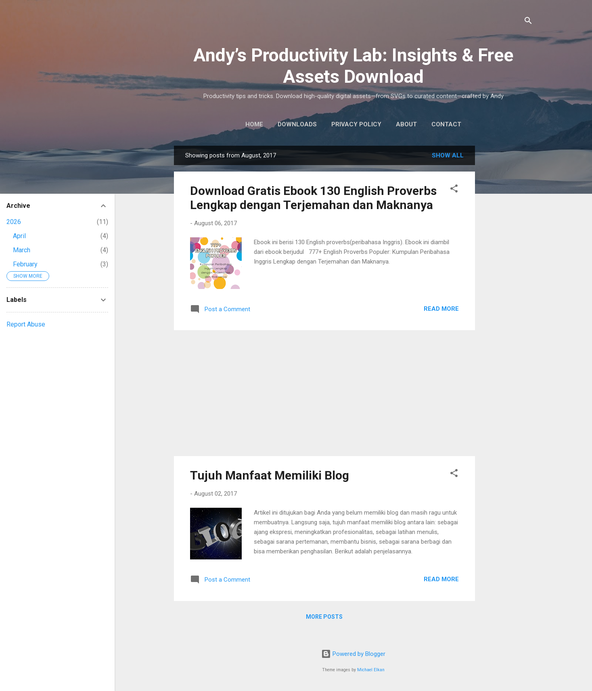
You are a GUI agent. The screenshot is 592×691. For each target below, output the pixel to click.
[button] (454, 190)
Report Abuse (25, 324)
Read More (441, 308)
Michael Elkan (371, 669)
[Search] (528, 22)
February (25, 264)
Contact (446, 124)
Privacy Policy (356, 124)
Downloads (297, 124)
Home (254, 124)
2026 (13, 222)
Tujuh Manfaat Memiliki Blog (269, 475)
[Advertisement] (507, 267)
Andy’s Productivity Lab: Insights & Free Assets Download (353, 65)
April (19, 236)
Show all (448, 155)
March (21, 250)
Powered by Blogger (353, 653)
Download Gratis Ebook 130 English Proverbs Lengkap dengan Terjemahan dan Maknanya (313, 198)
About (406, 124)
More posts (324, 617)
